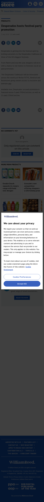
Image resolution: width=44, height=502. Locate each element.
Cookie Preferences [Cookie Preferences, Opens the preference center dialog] (22, 277)
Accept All (22, 284)
